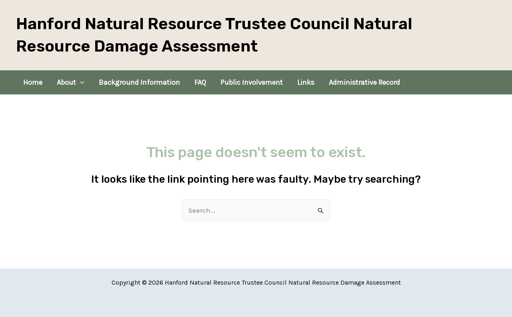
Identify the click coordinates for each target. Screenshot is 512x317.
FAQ (200, 82)
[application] (80, 82)
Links (305, 82)
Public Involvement (251, 82)
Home (32, 82)
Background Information (139, 82)
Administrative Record (364, 82)
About (70, 82)
